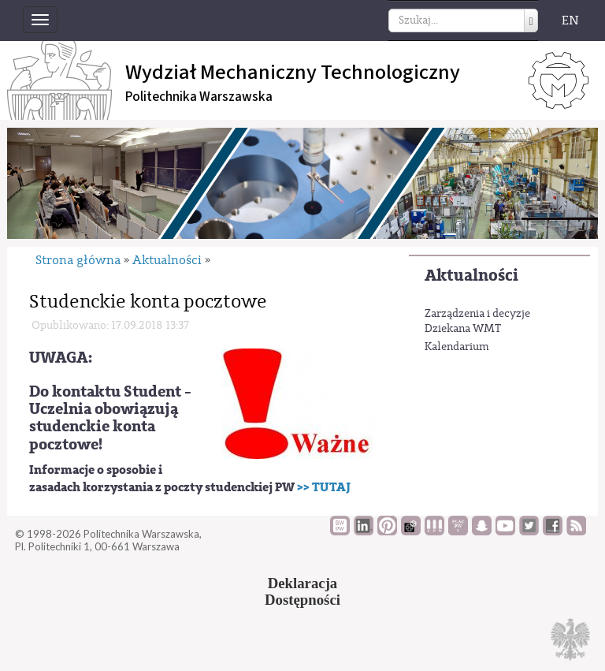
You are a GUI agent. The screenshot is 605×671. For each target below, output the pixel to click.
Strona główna (78, 260)
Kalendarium (457, 347)
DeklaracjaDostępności (302, 591)
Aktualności (471, 275)
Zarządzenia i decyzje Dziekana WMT (477, 322)
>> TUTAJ (324, 487)
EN (570, 20)
